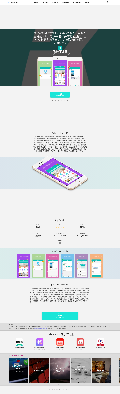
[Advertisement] (60, 17)
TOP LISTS (45, 2)
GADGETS (87, 2)
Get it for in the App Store (60, 315)
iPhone (60, 89)
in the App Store (60, 94)
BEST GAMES (65, 2)
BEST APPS (55, 2)
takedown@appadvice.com (41, 328)
